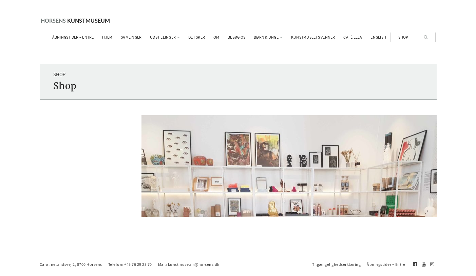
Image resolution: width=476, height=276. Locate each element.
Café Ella (352, 37)
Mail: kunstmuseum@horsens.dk (189, 264)
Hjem (107, 37)
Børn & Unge (268, 37)
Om (216, 37)
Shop (403, 37)
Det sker (196, 37)
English (378, 37)
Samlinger (131, 37)
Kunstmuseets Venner (313, 37)
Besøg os (236, 37)
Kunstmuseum (75, 20)
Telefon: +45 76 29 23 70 (130, 264)
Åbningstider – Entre (73, 37)
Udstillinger (165, 37)
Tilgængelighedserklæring (336, 264)
